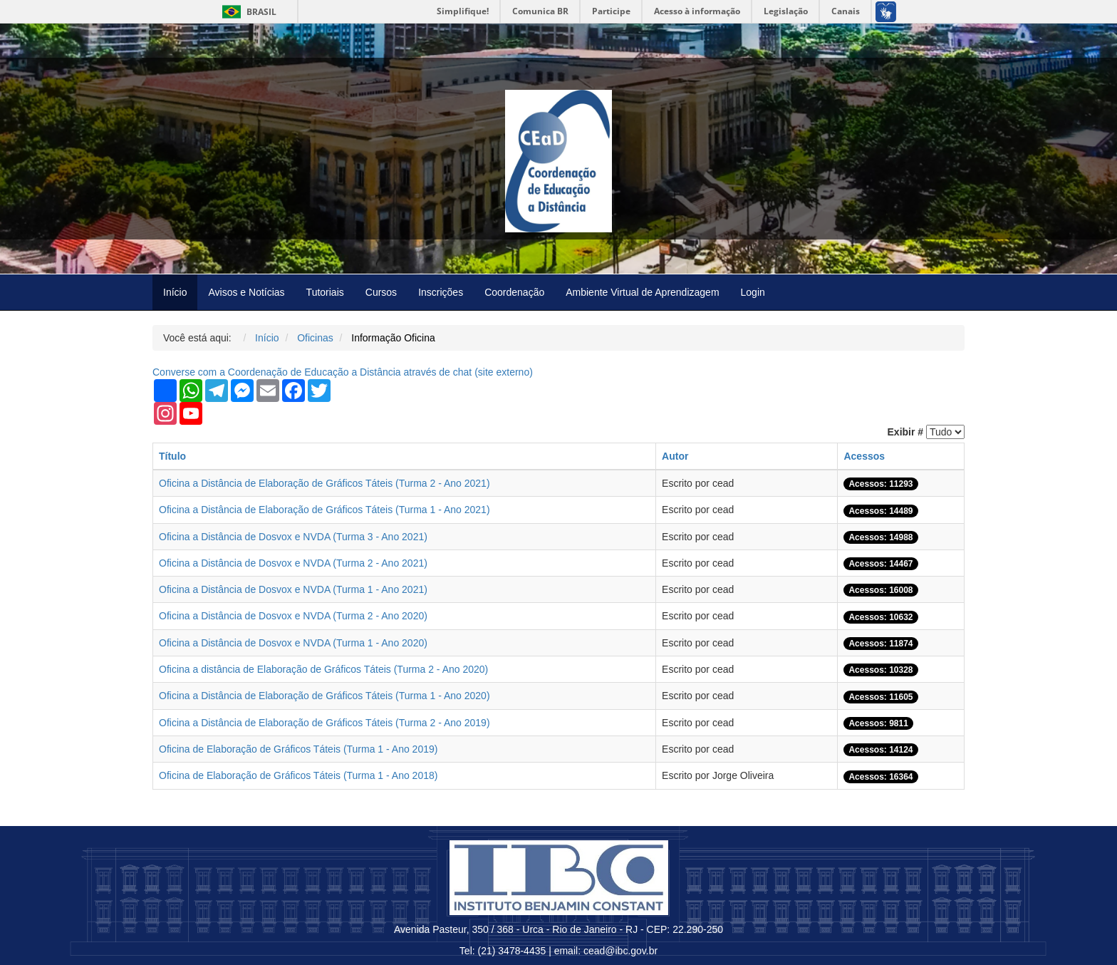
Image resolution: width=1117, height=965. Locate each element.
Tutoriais (325, 292)
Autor (675, 456)
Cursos (381, 292)
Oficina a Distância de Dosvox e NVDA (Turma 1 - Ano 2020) (293, 643)
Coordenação (514, 292)
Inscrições (440, 292)
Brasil (246, 12)
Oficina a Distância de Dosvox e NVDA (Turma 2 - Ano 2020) (293, 615)
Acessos (864, 456)
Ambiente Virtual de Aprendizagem (642, 292)
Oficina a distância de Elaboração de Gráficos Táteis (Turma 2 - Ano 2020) (323, 669)
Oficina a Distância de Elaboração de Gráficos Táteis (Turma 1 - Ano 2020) (324, 695)
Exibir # (906, 432)
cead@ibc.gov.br (620, 950)
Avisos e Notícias (246, 292)
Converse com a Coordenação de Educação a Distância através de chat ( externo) (342, 372)
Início (175, 292)
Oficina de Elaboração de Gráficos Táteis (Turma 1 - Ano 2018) (298, 775)
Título (172, 456)
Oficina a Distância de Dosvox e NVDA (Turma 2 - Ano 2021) (293, 563)
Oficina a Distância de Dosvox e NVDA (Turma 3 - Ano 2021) (293, 536)
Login (753, 292)
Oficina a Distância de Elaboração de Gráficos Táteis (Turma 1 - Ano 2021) (324, 509)
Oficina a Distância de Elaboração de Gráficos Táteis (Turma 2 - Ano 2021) (324, 483)
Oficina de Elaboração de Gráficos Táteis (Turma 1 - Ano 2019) (298, 749)
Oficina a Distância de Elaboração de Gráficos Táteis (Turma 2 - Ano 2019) (324, 722)
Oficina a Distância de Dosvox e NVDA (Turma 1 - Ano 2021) (293, 589)
